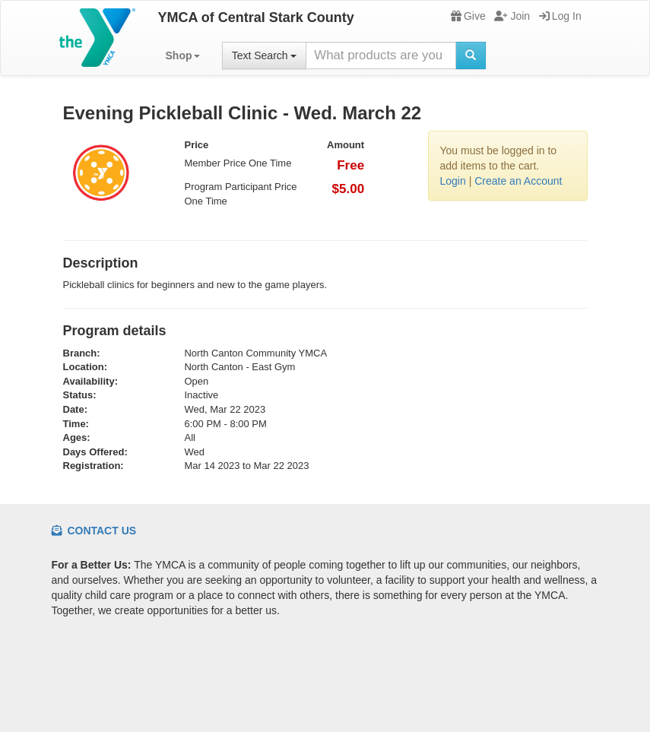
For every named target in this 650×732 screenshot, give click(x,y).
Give (468, 16)
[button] (183, 55)
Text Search (264, 55)
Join (512, 16)
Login (453, 181)
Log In (560, 16)
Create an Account (518, 181)
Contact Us (94, 530)
